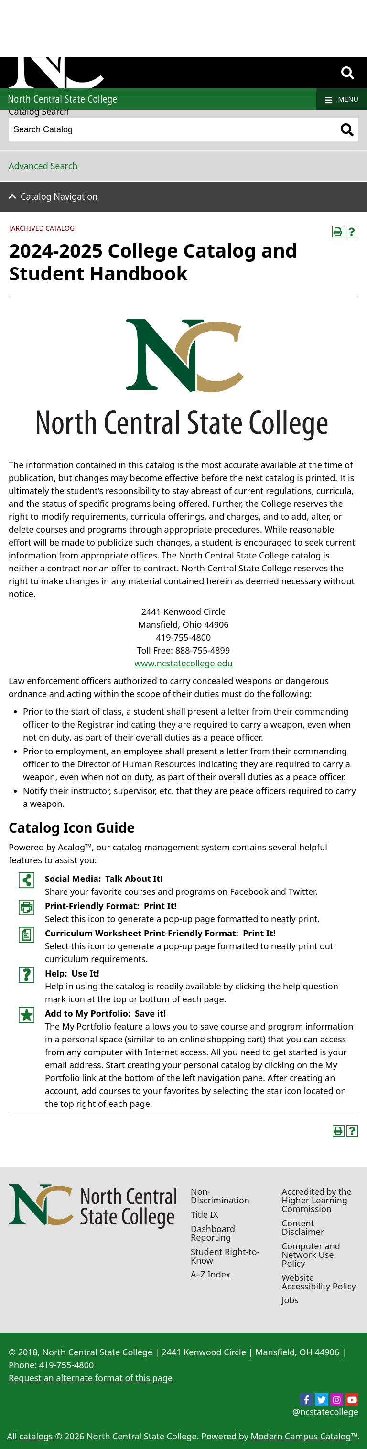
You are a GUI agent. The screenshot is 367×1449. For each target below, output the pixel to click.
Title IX (204, 1214)
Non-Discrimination (220, 1196)
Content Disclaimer (303, 1227)
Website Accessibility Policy (319, 1282)
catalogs (36, 1436)
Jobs (290, 1300)
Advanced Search (43, 166)
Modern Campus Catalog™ (303, 1436)
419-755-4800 (66, 1365)
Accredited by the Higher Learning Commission (317, 1200)
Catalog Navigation (59, 196)
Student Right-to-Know (225, 1256)
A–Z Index (210, 1274)
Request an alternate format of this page (91, 1378)
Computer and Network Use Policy (311, 1254)
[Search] (347, 73)
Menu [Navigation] (341, 99)
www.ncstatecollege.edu (183, 663)
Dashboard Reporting (213, 1233)
